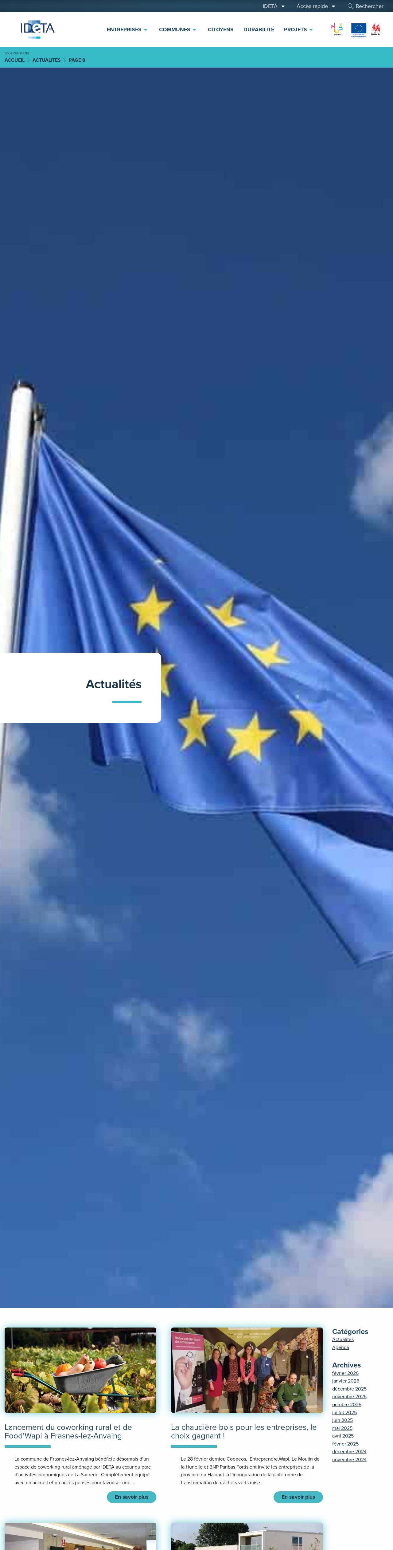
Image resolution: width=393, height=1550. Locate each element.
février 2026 (345, 1373)
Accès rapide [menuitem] (316, 6)
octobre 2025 (346, 1404)
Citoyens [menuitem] (221, 29)
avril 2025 (343, 1435)
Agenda (340, 1347)
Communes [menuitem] (178, 29)
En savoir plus (131, 1498)
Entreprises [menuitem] (127, 29)
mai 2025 (342, 1428)
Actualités (47, 60)
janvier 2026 (345, 1380)
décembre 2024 (349, 1451)
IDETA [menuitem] (274, 6)
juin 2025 (342, 1420)
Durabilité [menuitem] (258, 29)
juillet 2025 (344, 1412)
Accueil (15, 60)
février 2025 (345, 1443)
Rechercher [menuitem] (365, 6)
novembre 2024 (349, 1459)
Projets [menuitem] (298, 29)
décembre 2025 (349, 1388)
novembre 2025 (349, 1396)
